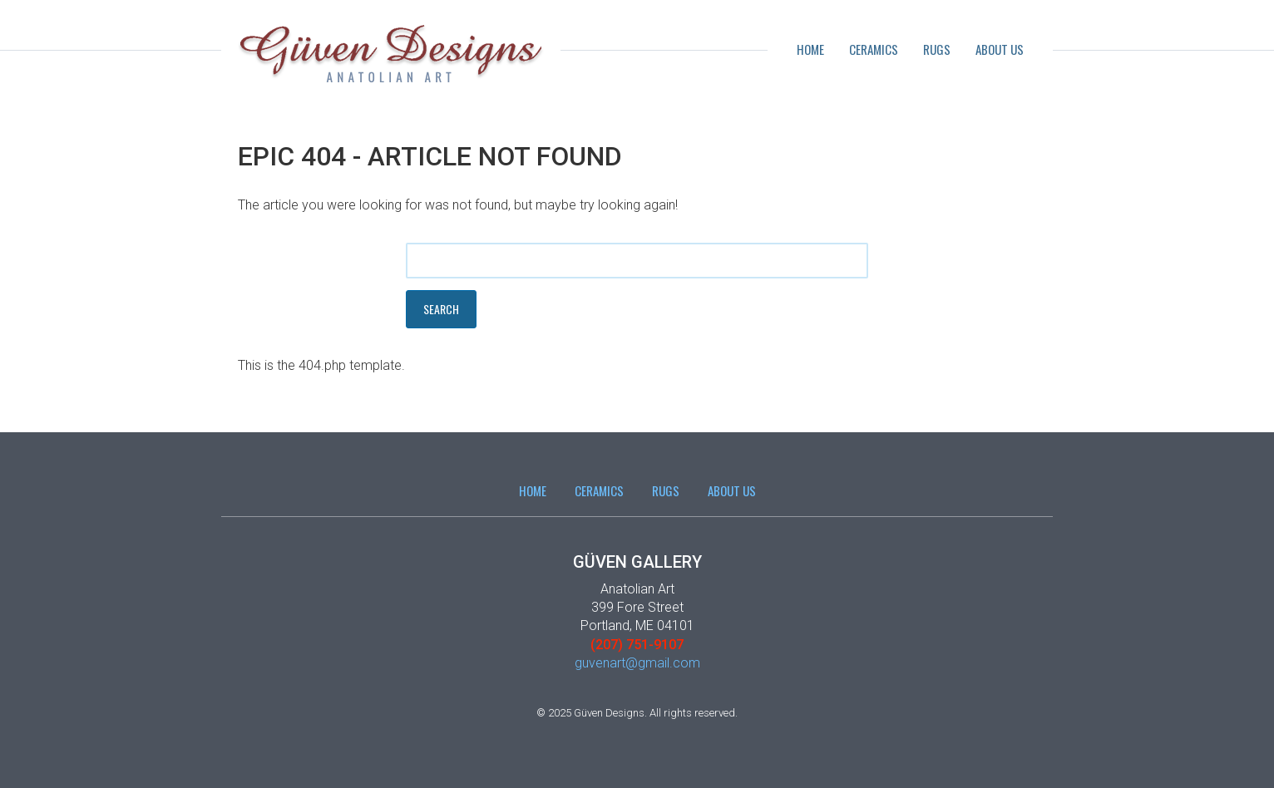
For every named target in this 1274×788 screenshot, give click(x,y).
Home (810, 49)
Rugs (937, 49)
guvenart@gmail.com (637, 663)
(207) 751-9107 (637, 645)
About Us (999, 49)
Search (441, 309)
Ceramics (873, 49)
